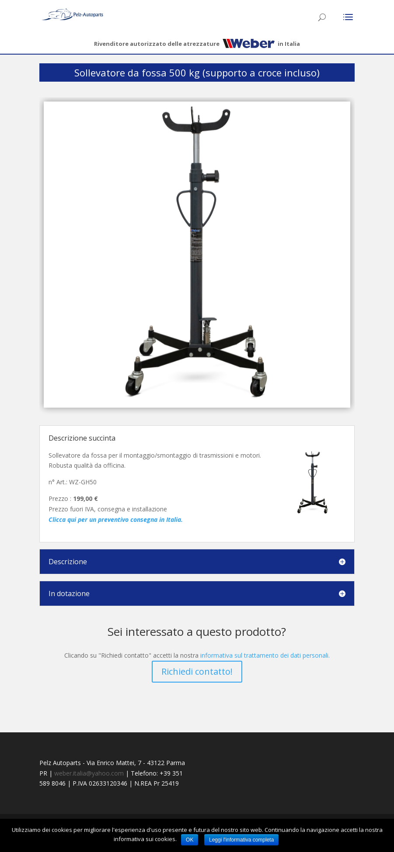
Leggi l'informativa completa (241, 840)
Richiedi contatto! (197, 671)
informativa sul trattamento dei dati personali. (265, 655)
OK (189, 840)
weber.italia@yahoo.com (89, 773)
